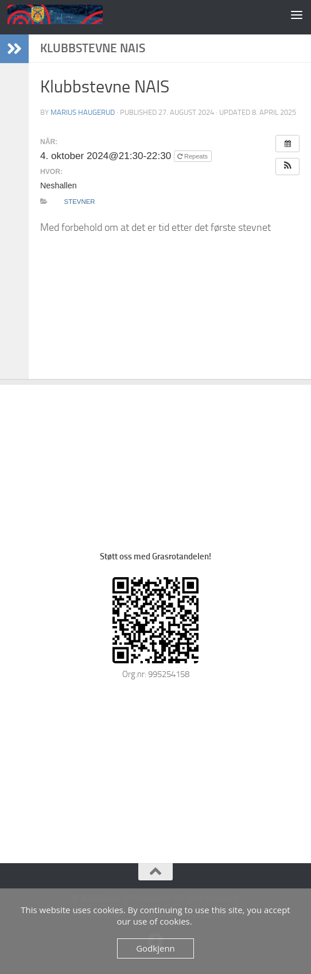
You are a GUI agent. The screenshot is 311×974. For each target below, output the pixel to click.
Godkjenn (155, 948)
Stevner (79, 201)
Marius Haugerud (82, 112)
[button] (287, 167)
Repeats (193, 156)
